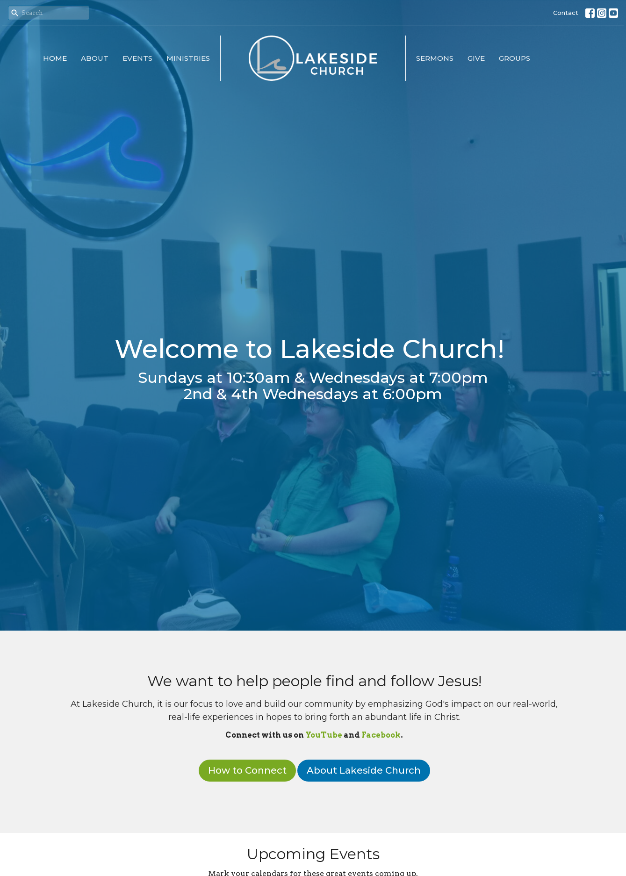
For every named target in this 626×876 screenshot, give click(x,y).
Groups (514, 58)
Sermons (434, 58)
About (94, 58)
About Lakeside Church (364, 770)
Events (137, 58)
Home (55, 58)
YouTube (323, 735)
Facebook (381, 735)
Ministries (188, 58)
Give (476, 58)
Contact (565, 12)
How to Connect (247, 770)
